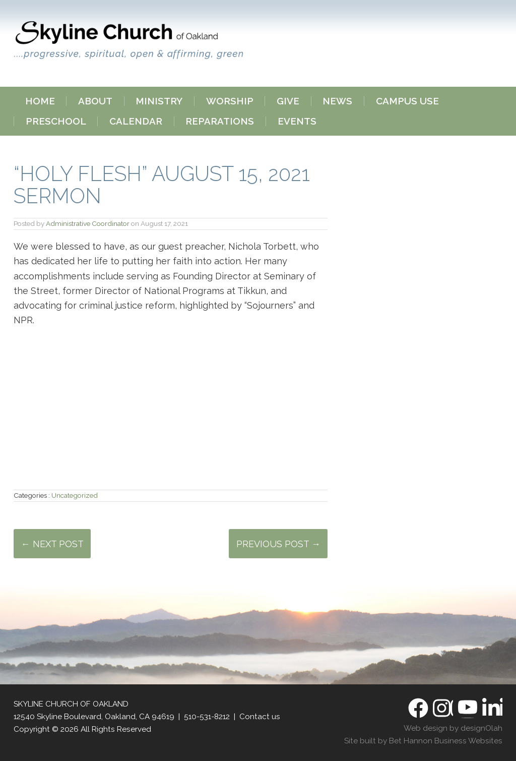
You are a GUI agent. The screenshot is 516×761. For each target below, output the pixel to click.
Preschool (56, 121)
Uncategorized (74, 495)
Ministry (159, 101)
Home (40, 101)
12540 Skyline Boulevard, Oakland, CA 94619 (94, 716)
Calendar (135, 121)
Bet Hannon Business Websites (445, 740)
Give (288, 101)
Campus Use (407, 101)
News (337, 101)
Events (297, 121)
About (95, 101)
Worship (229, 101)
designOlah (481, 728)
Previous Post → (278, 544)
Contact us (259, 716)
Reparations (219, 121)
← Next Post (52, 544)
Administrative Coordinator (88, 223)
